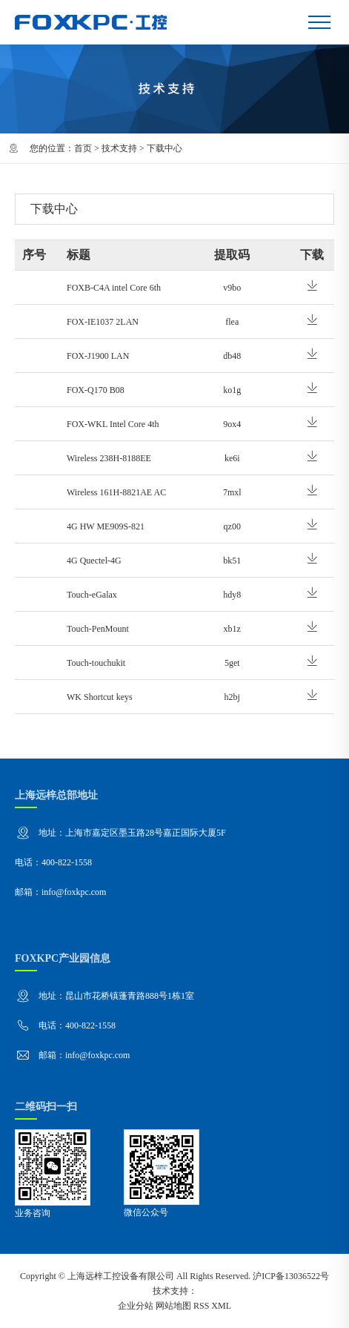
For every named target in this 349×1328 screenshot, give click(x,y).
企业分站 (135, 1306)
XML (221, 1306)
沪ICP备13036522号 (291, 1276)
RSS (201, 1306)
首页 (83, 148)
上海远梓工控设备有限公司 (120, 1276)
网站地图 (173, 1306)
